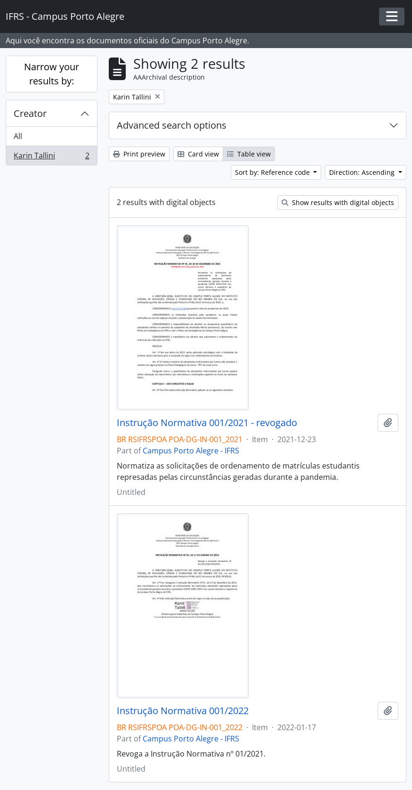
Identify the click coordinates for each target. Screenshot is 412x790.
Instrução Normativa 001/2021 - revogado (207, 422)
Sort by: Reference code (273, 172)
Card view (198, 153)
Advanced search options (171, 125)
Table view (249, 153)
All (18, 136)
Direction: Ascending (362, 172)
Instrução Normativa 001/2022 (183, 710)
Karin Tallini (51, 157)
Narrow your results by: (51, 73)
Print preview (139, 153)
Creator (30, 113)
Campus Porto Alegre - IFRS (191, 450)
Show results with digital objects (338, 202)
